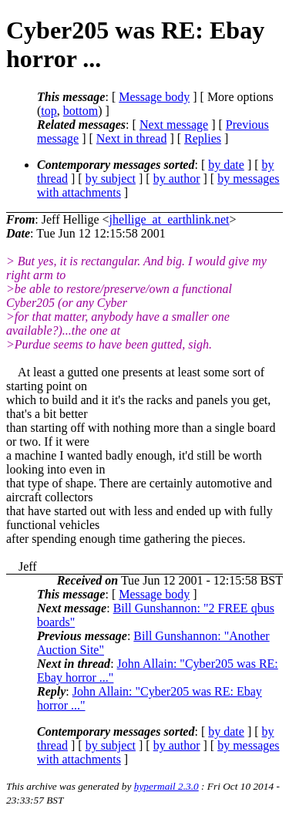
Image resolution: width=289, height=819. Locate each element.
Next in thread (131, 138)
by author (176, 178)
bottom (80, 110)
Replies (202, 138)
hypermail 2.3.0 (166, 786)
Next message (173, 124)
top (48, 110)
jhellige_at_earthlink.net (169, 219)
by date (226, 164)
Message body (154, 96)
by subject (111, 178)
